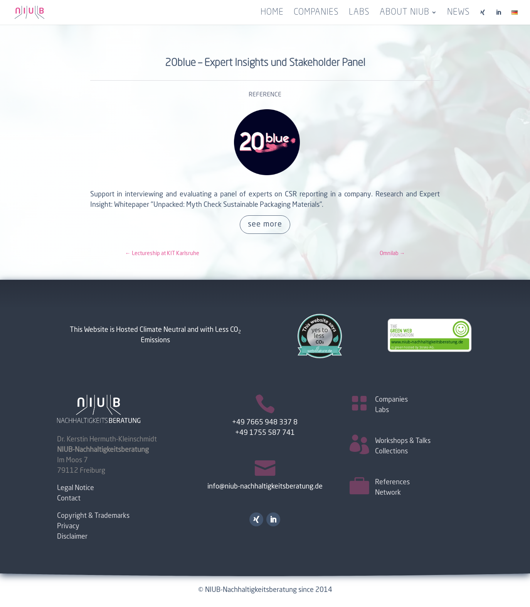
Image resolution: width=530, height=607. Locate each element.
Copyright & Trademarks (93, 515)
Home (272, 13)
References (392, 482)
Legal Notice (75, 488)
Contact (69, 498)
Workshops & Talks (403, 441)
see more (265, 224)
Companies (316, 13)
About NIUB (404, 13)
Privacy (68, 526)
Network (388, 492)
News (458, 13)
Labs (359, 13)
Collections (391, 451)
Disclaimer (72, 536)
